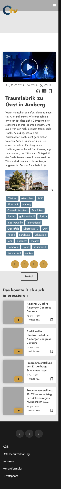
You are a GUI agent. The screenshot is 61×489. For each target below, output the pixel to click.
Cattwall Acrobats (17, 210)
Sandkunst (24, 235)
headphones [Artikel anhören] (38, 90)
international (34, 223)
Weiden (12, 198)
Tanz (9, 241)
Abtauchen (27, 198)
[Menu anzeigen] (54, 5)
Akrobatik (12, 204)
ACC (40, 198)
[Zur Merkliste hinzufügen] (50, 90)
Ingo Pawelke (15, 223)
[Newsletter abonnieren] (20, 434)
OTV (45, 229)
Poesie (11, 235)
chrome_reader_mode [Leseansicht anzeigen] (44, 90)
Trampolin (12, 247)
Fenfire (11, 216)
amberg (26, 204)
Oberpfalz (13, 229)
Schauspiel (40, 235)
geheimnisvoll (27, 216)
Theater (35, 241)
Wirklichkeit (14, 253)
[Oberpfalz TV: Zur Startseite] (10, 10)
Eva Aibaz (37, 210)
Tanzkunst (21, 241)
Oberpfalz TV (30, 229)
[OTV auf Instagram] (39, 434)
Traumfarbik (39, 247)
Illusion (43, 216)
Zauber (29, 253)
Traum (26, 247)
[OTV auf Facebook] (29, 434)
